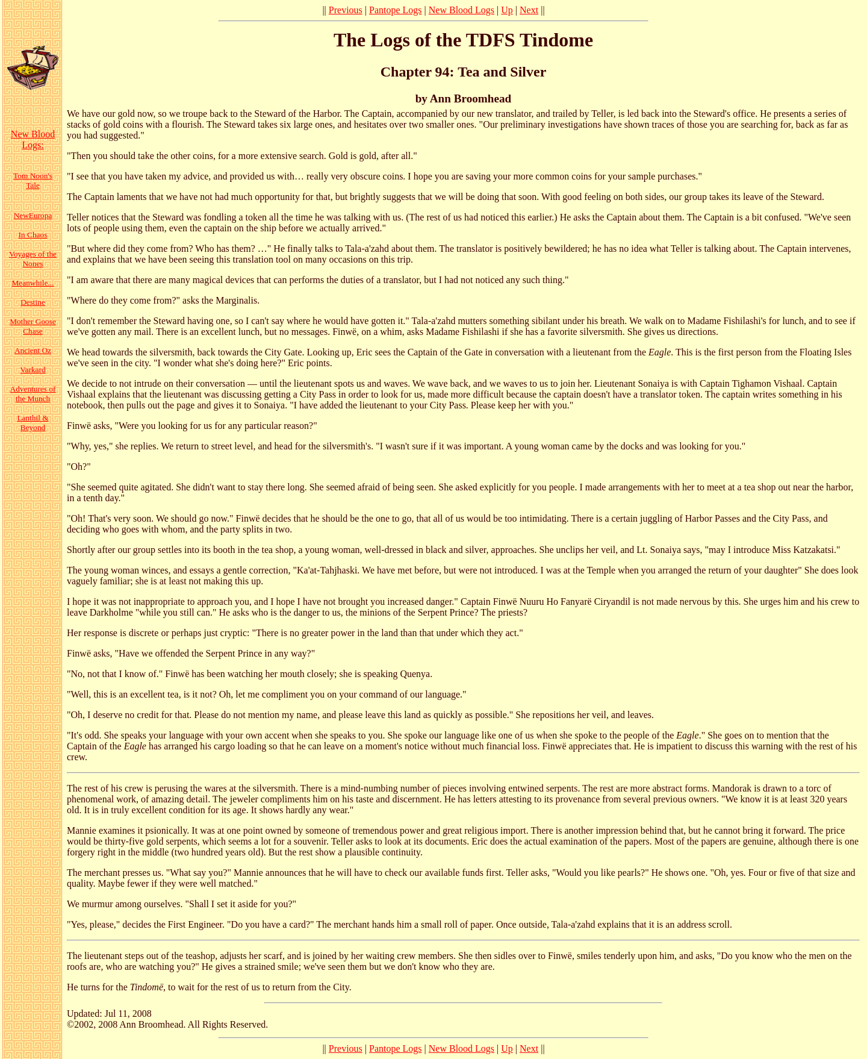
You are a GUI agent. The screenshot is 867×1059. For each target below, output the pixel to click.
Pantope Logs (395, 10)
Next (529, 10)
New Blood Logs (461, 10)
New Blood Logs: (33, 139)
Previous (345, 10)
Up (507, 10)
